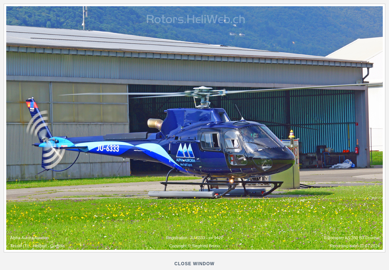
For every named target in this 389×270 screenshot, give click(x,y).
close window (194, 263)
